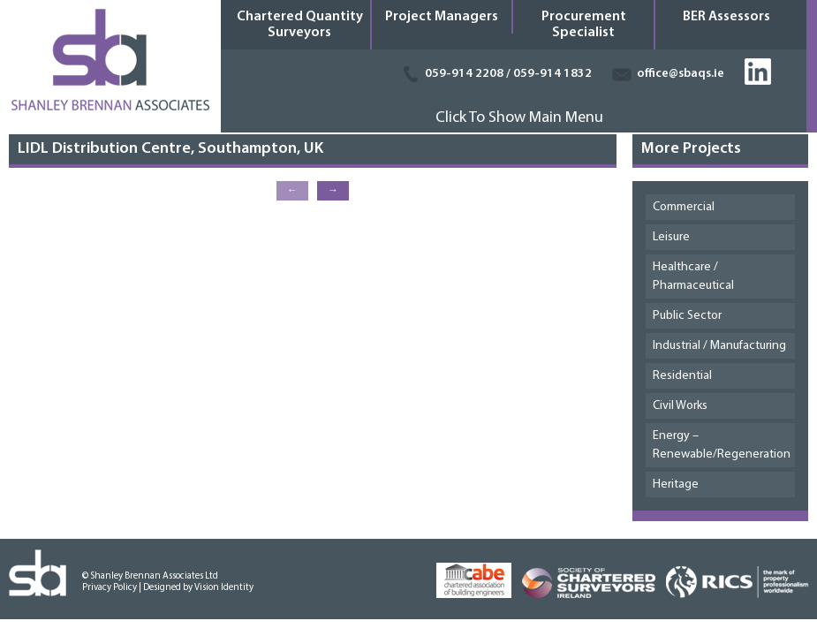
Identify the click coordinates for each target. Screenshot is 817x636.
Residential (682, 375)
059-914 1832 (552, 73)
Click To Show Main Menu (519, 118)
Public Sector (687, 315)
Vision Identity (223, 588)
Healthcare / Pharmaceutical (693, 276)
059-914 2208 (464, 73)
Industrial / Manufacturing (719, 345)
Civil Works (680, 406)
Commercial (684, 207)
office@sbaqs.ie (680, 73)
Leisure (671, 237)
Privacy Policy (109, 588)
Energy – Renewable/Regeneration (722, 445)
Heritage (676, 484)
